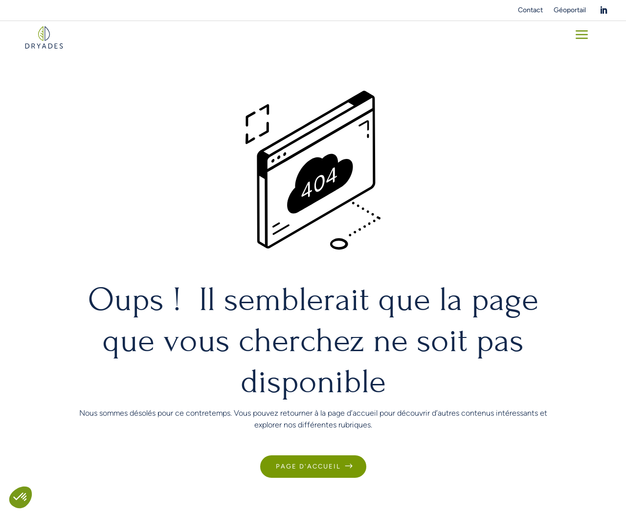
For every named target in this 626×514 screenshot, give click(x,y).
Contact (530, 10)
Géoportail (570, 10)
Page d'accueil (308, 466)
